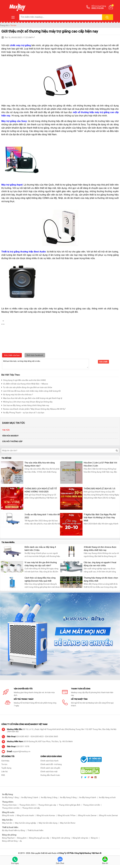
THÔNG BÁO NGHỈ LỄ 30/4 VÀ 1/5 (99, 488)
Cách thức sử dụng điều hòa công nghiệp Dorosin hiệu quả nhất (40, 579)
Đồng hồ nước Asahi (25, 815)
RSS (3, 775)
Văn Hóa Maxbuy (10, 436)
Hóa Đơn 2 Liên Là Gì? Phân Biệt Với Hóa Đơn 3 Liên (100, 464)
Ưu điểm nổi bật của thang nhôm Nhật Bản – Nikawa (24, 383)
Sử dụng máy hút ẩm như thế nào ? (17, 394)
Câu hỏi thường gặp (12, 441)
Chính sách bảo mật (49, 771)
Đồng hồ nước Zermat (108, 815)
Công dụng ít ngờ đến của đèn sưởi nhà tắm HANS (23, 379)
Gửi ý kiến (103, 362)
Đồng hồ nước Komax (46, 815)
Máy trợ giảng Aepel (11, 185)
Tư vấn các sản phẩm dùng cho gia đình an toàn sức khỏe (26, 387)
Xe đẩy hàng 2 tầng (49, 797)
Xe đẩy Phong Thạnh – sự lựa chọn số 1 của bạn (22, 412)
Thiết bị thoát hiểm (35, 830)
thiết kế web (46, 853)
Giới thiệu (5, 761)
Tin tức (13, 25)
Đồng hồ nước (8, 815)
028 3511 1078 (22, 746)
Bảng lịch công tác (80, 838)
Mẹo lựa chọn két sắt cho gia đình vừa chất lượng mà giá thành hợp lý (31, 397)
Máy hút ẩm (7, 823)
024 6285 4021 (22, 736)
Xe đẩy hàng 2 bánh (29, 797)
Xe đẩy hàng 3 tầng (68, 797)
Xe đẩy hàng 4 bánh (87, 797)
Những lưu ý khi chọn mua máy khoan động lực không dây (27, 401)
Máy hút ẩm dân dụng (48, 823)
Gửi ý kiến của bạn (12, 355)
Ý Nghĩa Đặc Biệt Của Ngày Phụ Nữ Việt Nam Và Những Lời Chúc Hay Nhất (100, 517)
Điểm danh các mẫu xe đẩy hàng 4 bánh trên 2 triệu (40, 548)
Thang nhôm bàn (9, 805)
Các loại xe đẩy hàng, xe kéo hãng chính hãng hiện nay (25, 405)
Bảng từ (94, 838)
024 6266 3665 (51, 736)
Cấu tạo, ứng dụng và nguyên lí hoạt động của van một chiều (100, 564)
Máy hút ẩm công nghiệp (25, 823)
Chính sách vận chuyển (50, 768)
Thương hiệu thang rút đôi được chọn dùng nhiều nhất (101, 579)
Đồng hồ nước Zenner (87, 815)
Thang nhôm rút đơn (11, 808)
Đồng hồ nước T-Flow (67, 815)
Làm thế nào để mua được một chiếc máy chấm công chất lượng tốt (31, 390)
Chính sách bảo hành (49, 761)
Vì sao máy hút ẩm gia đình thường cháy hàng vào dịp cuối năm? (41, 564)
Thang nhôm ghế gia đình (69, 805)
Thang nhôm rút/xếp (31, 808)
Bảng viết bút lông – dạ (12, 841)
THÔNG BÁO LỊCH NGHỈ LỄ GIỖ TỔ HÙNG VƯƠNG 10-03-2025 (41, 490)
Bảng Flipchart (8, 838)
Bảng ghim (21, 838)
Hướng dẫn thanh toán (50, 775)
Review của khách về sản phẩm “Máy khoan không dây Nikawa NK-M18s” (33, 408)
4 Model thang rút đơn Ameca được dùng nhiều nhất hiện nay (100, 548)
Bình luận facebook (35, 355)
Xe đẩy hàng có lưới (107, 797)
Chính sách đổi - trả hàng (51, 764)
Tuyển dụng (6, 768)
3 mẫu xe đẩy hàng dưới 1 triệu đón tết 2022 (42, 516)
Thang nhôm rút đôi (91, 805)
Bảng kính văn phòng (61, 838)
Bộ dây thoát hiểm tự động (13, 830)
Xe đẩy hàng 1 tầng (10, 797)
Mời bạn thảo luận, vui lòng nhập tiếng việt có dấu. (45, 364)
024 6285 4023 (37, 736)
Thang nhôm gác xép (47, 805)
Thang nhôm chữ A (27, 805)
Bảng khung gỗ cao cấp (39, 838)
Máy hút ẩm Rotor (67, 823)
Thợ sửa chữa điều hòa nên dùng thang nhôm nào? (40, 464)
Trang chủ (4, 25)
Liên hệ (4, 771)
